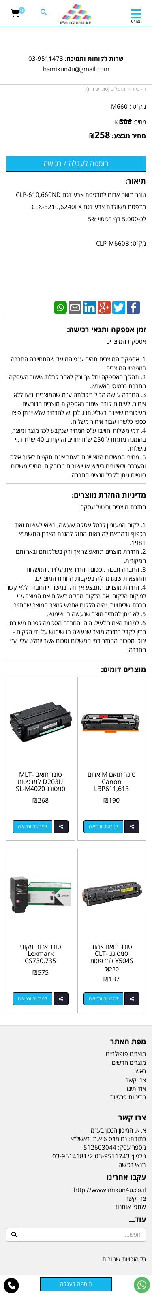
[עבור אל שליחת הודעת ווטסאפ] (142, 1285)
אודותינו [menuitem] (136, 1088)
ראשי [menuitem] (140, 1071)
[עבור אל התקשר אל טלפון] (11, 1285)
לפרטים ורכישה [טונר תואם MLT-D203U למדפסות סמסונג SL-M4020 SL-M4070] (32, 826)
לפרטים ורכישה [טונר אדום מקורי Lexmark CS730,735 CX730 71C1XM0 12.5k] (32, 998)
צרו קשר (136, 1198)
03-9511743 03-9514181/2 (91, 1156)
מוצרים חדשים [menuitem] (129, 1062)
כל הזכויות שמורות (124, 1259)
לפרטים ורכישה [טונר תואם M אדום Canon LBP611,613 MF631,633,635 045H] (103, 826)
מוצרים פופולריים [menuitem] (126, 1053)
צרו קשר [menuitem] (136, 1080)
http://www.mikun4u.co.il (110, 1190)
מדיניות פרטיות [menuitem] (128, 1097)
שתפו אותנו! (131, 1207)
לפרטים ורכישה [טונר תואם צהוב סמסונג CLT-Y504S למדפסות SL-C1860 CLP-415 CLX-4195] (103, 998)
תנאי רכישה (132, 1164)
